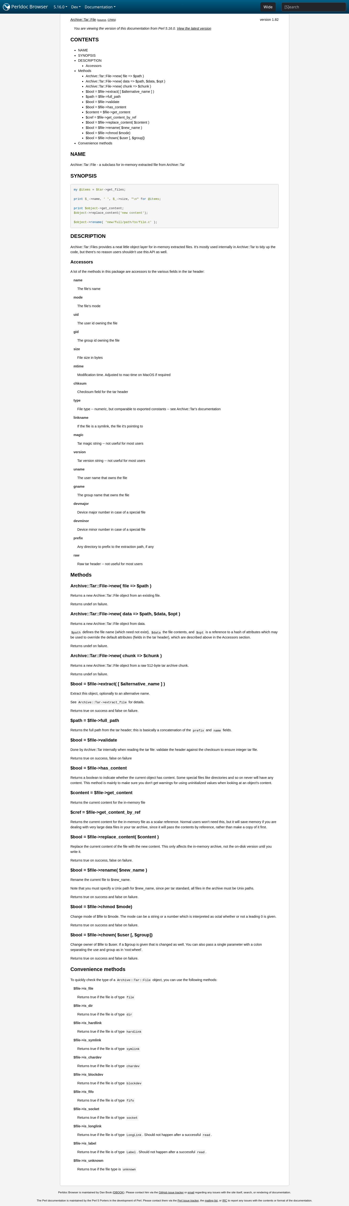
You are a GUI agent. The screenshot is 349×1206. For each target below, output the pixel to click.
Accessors (94, 66)
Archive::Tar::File (83, 20)
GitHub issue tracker (171, 1192)
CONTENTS (84, 40)
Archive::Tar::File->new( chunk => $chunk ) (118, 86)
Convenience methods (95, 143)
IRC (224, 1200)
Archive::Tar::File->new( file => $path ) (115, 76)
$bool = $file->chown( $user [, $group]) (115, 138)
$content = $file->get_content (108, 112)
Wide (268, 7)
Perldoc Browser (25, 7)
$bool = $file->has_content (106, 107)
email (191, 1192)
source (102, 19)
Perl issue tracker (188, 1200)
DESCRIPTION (90, 60)
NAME (83, 50)
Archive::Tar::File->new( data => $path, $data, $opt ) (125, 81)
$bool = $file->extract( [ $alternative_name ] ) (120, 91)
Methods (84, 71)
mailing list (211, 1200)
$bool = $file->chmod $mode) (108, 133)
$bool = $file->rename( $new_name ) (114, 128)
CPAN (111, 19)
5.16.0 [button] (59, 7)
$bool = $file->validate (102, 102)
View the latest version (194, 28)
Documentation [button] (99, 7)
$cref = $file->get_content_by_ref (111, 117)
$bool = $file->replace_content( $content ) (117, 122)
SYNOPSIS (87, 55)
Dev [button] (74, 7)
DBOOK (118, 1192)
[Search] (313, 6)
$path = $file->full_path (103, 96)
